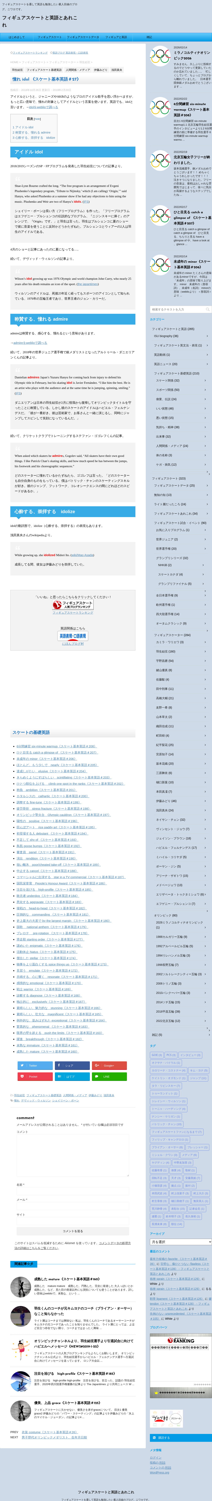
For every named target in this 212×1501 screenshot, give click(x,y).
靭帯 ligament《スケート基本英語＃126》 (177, 1298)
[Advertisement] (72, 691)
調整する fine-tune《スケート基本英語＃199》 (49, 802)
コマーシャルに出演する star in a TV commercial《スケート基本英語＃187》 (71, 877)
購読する (161, 1437)
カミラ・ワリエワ (167, 642)
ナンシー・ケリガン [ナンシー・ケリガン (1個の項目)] (166, 1116)
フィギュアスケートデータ (83, 37)
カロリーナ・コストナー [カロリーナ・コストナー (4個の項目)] (169, 1070)
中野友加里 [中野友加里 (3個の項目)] (183, 1162)
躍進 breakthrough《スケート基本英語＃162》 (50, 1039)
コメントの (160, 1467)
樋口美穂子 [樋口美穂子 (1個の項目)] (180, 1201)
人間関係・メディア (75, 1095)
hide (37, 118)
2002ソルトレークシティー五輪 (176, 974)
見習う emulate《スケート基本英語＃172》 (48, 970)
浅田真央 (109, 1095)
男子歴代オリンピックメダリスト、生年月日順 (54, 1437)
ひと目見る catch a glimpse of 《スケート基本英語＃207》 (57, 752)
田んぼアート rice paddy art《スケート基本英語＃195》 (56, 827)
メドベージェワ (166, 885)
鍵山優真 (162, 670)
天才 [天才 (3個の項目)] (176, 1178)
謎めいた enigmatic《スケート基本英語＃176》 (49, 945)
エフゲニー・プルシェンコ (173, 903)
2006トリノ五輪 (166, 983)
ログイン (155, 1457)
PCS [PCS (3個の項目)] (171, 1055)
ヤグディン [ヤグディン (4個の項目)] (160, 1162)
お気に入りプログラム (170, 530)
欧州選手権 (163, 604)
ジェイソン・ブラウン (170, 838)
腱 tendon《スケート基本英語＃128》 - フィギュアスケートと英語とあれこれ (181, 1303)
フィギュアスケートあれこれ (173, 513)
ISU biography (163, 336)
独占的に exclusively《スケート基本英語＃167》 (52, 1001)
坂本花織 (162, 763)
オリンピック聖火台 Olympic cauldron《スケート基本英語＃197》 (64, 815)
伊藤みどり (95, 1095)
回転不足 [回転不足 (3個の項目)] (159, 1178)
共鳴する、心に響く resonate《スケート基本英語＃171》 (58, 977)
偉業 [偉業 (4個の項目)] (176, 1170)
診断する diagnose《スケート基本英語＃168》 (49, 995)
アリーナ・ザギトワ (169, 875)
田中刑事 (162, 688)
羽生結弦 (19, 1095)
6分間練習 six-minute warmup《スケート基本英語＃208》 (57, 746)
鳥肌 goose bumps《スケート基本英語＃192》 (49, 846)
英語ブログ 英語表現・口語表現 (70, 52)
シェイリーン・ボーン (65, 1100)
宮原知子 (162, 754)
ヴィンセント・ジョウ (170, 829)
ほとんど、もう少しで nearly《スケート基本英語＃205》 (58, 765)
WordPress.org (159, 1472)
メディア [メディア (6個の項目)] (189, 1154)
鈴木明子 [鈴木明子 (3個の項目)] (173, 1216)
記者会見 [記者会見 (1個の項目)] (196, 1208)
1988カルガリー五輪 (169, 936)
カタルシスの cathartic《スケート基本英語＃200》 (53, 796)
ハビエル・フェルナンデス (173, 847)
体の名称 (162, 455)
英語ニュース (162, 364)
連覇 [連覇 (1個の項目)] (156, 1216)
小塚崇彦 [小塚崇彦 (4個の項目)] (159, 1185)
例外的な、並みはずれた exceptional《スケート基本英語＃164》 (62, 1020)
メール (22, 1199)
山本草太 (162, 717)
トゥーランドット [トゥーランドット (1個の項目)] (164, 1093)
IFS (86, 201)
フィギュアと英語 (116, 37)
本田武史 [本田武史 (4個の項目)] (159, 1193)
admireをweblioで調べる (30, 343)
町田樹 (160, 735)
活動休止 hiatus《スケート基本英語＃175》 (47, 952)
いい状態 (162, 408)
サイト (21, 1214)
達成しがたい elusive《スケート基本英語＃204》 (52, 771)
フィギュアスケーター (168, 635)
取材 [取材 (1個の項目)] (190, 1170)
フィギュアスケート (50, 37)
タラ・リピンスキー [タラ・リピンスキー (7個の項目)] (166, 1085)
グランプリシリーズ (169, 558)
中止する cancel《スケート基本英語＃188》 (47, 871)
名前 (20, 1184)
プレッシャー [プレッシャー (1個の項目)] (197, 1147)
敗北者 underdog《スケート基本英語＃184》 (48, 896)
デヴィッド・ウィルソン (36, 1100)
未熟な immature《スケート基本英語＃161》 (48, 1045)
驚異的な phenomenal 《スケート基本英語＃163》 (53, 1026)
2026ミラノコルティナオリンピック (179, 922)
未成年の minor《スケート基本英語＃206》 (47, 758)
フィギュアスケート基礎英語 (43, 1095)
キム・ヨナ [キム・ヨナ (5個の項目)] (199, 1070)
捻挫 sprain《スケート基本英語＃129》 (175, 1278)
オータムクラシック (169, 623)
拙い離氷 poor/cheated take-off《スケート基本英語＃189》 (59, 864)
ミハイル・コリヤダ (169, 857)
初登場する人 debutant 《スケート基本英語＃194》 (52, 833)
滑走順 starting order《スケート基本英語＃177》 (50, 939)
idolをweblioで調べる (43, 107)
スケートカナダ (168, 574)
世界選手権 (163, 548)
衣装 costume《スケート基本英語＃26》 (50, 1432)
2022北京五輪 (165, 1021)
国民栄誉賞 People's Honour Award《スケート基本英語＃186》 (62, 883)
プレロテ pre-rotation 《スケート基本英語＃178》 (53, 933)
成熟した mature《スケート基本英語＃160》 (48, 1051)
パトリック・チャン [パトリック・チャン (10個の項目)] (167, 1124)
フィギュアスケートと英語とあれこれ (106, 1492)
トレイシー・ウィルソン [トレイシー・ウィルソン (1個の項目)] (169, 1101)
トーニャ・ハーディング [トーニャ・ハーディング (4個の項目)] (169, 1108)
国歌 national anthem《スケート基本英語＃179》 (52, 927)
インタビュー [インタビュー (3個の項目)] (190, 1055)
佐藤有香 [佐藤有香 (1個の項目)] (159, 1170)
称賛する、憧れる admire (32, 132)
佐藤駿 (160, 679)
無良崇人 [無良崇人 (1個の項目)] (200, 1201)
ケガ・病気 (163, 464)
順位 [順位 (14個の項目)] (176, 1224)
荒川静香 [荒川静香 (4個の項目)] (159, 1208)
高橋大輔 (162, 698)
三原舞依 (162, 773)
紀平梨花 (162, 745)
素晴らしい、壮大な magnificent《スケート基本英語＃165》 (60, 1014)
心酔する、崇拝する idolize (34, 137)
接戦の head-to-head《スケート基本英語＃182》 (52, 908)
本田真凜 (162, 791)
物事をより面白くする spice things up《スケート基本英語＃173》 (62, 964)
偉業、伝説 (163, 399)
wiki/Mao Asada (82, 555)
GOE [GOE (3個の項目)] (157, 1055)
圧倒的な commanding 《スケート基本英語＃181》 (53, 914)
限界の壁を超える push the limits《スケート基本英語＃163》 (60, 1033)
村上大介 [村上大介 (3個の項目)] (200, 1193)
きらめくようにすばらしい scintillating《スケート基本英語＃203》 (64, 777)
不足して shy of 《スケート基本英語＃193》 (47, 839)
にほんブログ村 (73, 643)
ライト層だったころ (167, 504)
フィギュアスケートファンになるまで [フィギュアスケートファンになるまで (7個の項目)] (177, 1131)
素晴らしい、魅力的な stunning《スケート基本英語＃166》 (59, 1008)
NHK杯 (162, 565)
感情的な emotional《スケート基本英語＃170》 (50, 983)
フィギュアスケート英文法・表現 (176, 345)
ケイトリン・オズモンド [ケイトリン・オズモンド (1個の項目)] (169, 1078)
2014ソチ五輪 (165, 1002)
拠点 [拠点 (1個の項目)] (176, 1185)
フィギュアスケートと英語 (169, 329)
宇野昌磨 (162, 660)
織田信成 (162, 726)
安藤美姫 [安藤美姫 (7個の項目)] (192, 1178)
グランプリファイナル (172, 583)
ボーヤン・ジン (166, 866)
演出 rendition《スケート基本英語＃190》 (47, 858)
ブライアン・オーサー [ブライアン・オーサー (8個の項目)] (167, 1147)
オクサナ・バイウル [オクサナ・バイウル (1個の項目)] (166, 1062)
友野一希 (162, 707)
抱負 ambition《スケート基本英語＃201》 (47, 790)
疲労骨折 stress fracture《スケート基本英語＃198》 (54, 808)
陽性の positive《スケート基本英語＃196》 (48, 821)
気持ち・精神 (164, 427)
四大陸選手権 (164, 614)
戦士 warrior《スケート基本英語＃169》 (44, 989)
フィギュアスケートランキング (30, 52)
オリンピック (162, 915)
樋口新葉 (162, 782)
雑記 (149, 37)
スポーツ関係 (164, 389)
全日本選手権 (164, 595)
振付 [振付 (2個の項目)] (190, 1185)
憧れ (16, 1100)
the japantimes (88, 284)
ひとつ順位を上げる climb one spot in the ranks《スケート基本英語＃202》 (71, 783)
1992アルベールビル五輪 (172, 946)
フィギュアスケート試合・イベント (177, 523)
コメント (22, 1131)
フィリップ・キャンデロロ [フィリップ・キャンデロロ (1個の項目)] (170, 1139)
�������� (202, 1384)
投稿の (157, 1462)
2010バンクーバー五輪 (171, 993)
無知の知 (160, 495)
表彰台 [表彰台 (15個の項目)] (178, 1208)
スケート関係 (164, 380)
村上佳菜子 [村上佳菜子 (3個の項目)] (180, 1193)
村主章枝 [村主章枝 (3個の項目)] (159, 1201)
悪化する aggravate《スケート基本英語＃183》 (50, 902)
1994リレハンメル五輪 (171, 955)
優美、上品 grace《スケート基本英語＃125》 (68, 1403)
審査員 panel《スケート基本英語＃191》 (46, 852)
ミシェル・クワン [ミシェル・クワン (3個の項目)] (164, 1154)
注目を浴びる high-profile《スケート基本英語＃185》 (55, 889)
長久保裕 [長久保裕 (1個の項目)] (192, 1216)
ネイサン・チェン (167, 819)
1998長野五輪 (165, 964)
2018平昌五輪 (165, 1011)
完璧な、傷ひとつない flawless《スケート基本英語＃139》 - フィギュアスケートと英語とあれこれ (180, 1268)
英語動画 (160, 354)
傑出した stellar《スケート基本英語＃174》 (47, 958)
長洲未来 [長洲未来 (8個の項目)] (159, 1224)
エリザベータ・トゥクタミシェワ (178, 894)
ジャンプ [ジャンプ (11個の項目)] (198, 1078)
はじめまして (17, 37)
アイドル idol (23, 127)
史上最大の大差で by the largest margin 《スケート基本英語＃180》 (64, 920)
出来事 (160, 436)
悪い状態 (162, 417)
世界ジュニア (164, 539)
